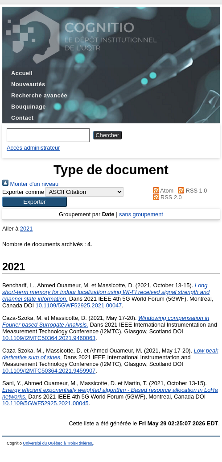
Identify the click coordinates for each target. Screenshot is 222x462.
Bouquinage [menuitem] (28, 106)
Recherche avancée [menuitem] (39, 95)
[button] (34, 202)
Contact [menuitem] (22, 117)
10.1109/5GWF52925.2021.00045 (45, 403)
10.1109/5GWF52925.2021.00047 (79, 305)
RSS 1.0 (191, 190)
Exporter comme (23, 192)
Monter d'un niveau (30, 184)
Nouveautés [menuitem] (28, 84)
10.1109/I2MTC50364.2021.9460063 (48, 338)
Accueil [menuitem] (22, 73)
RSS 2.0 (166, 197)
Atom (161, 190)
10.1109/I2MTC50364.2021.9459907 (48, 370)
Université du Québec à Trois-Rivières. (58, 443)
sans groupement (141, 214)
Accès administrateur (33, 147)
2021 (26, 228)
